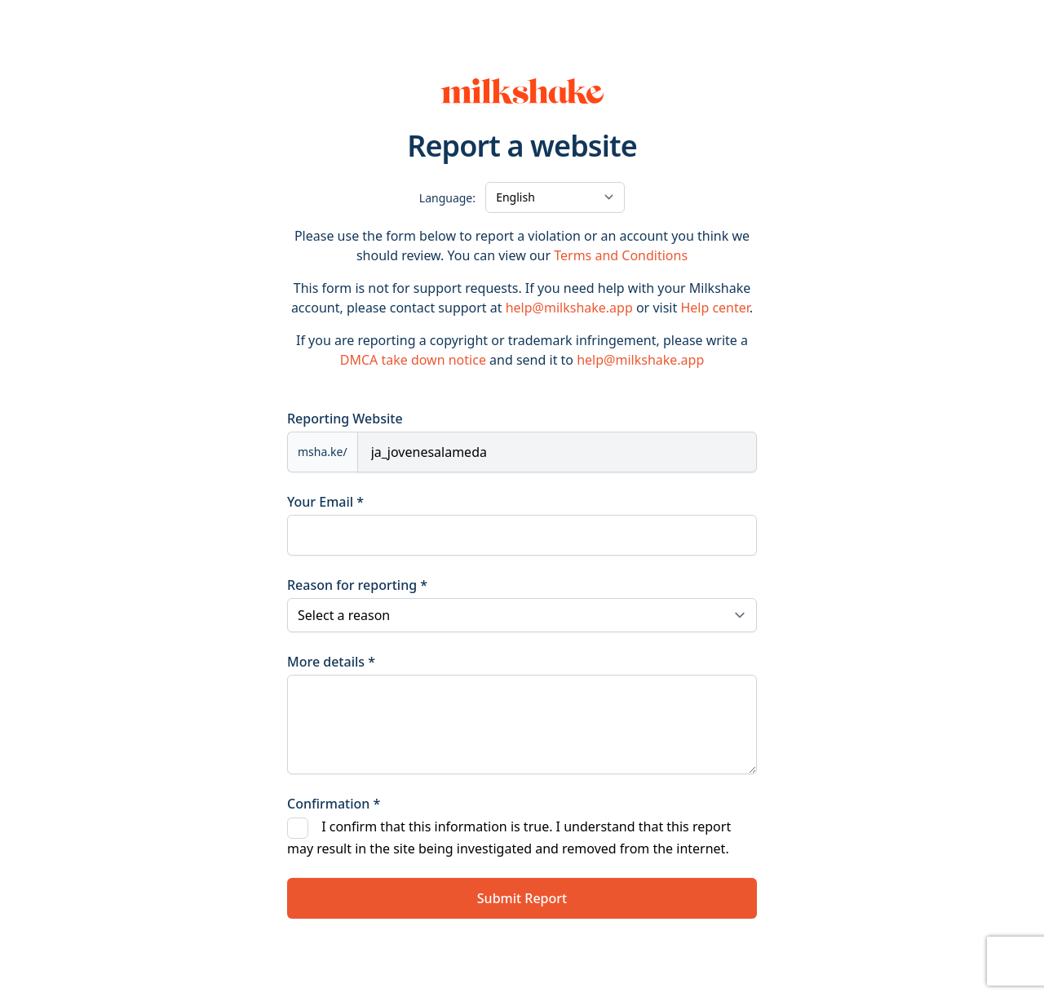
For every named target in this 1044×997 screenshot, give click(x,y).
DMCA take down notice (413, 360)
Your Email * (325, 502)
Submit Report (522, 898)
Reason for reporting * (357, 585)
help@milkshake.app (569, 308)
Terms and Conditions (621, 255)
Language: (447, 198)
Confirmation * (333, 804)
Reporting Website (345, 419)
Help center (714, 308)
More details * (331, 662)
